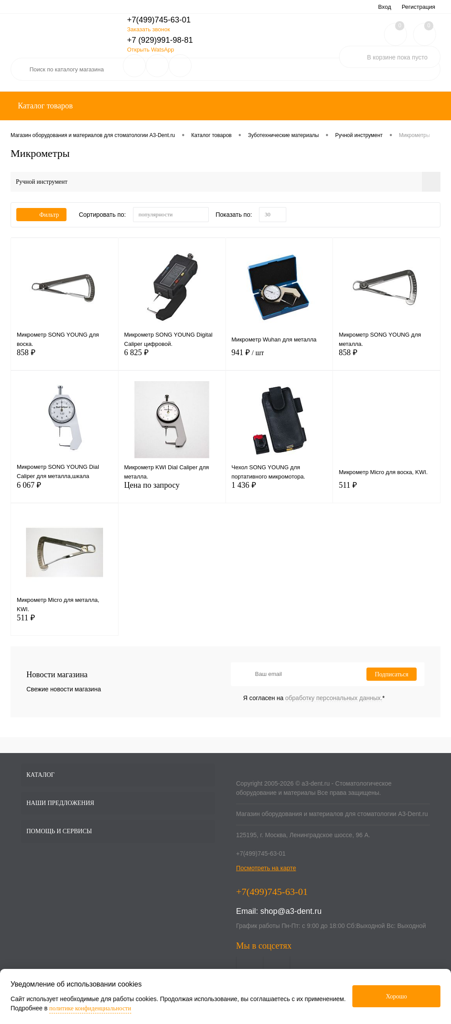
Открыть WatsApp (150, 49)
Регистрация (418, 7)
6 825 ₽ (172, 359)
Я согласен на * (314, 697)
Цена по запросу (172, 491)
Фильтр (41, 214)
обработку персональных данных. (334, 697)
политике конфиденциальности (90, 1008)
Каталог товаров (44, 105)
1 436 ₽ (279, 491)
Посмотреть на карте (266, 868)
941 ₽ (279, 359)
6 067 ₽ (64, 491)
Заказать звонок (148, 29)
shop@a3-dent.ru (291, 911)
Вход (384, 7)
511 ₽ (386, 491)
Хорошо (396, 996)
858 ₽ (64, 359)
